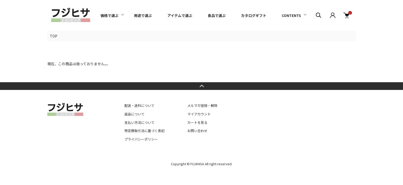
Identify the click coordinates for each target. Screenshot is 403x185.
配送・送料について (139, 105)
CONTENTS (291, 15)
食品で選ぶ (217, 15)
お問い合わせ (197, 130)
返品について (134, 114)
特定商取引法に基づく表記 (144, 130)
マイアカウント (199, 114)
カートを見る (197, 122)
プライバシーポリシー (141, 139)
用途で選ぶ (143, 15)
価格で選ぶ (109, 15)
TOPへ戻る (201, 86)
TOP (53, 36)
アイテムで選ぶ (179, 15)
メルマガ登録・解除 (202, 105)
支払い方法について (139, 122)
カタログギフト (253, 15)
